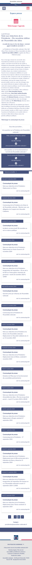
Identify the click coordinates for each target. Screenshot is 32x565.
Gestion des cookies (16, 555)
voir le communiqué (23, 191)
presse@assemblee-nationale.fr (16, 165)
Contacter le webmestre (13, 553)
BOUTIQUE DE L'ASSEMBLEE (15, 544)
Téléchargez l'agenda (16, 26)
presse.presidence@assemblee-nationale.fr (16, 145)
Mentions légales (12, 550)
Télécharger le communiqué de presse (12, 119)
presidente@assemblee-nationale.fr (16, 524)
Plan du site (20, 550)
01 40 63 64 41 (16, 160)
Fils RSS (22, 553)
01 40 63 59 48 (16, 141)
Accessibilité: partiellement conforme (16, 551)
